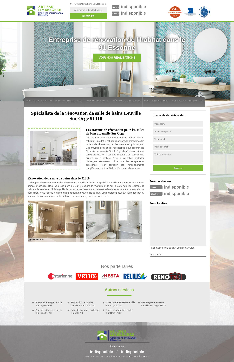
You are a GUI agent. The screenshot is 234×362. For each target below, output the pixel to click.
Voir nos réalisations (117, 57)
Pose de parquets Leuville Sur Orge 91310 (119, 311)
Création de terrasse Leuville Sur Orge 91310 (120, 304)
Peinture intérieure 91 (68, 100)
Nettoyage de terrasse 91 (187, 100)
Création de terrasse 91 (126, 100)
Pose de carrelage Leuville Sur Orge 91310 (48, 304)
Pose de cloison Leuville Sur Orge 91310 (85, 311)
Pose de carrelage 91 (39, 100)
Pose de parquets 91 (156, 100)
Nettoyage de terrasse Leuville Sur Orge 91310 (153, 304)
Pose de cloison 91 (97, 100)
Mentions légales (136, 356)
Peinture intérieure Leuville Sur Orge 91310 (48, 311)
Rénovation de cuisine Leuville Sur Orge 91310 (83, 304)
